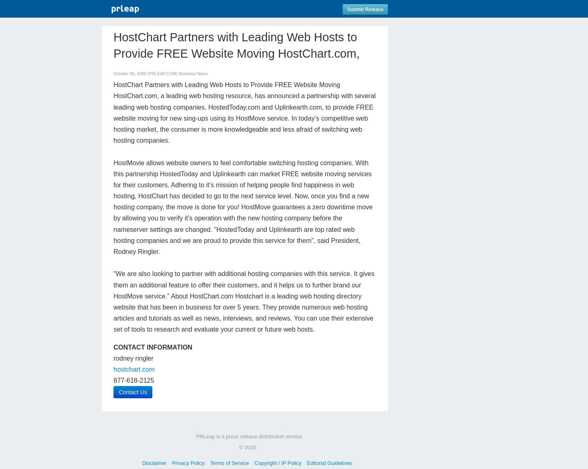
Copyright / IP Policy (277, 463)
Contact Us (133, 392)
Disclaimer (154, 463)
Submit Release (365, 9)
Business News (193, 74)
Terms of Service (229, 463)
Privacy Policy (188, 463)
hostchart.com (134, 369)
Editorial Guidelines (329, 463)
